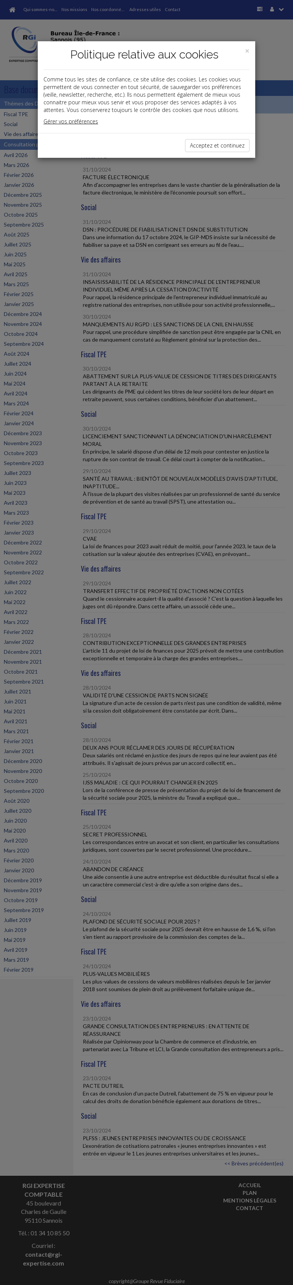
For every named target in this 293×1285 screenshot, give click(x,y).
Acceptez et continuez (217, 145)
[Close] (247, 51)
